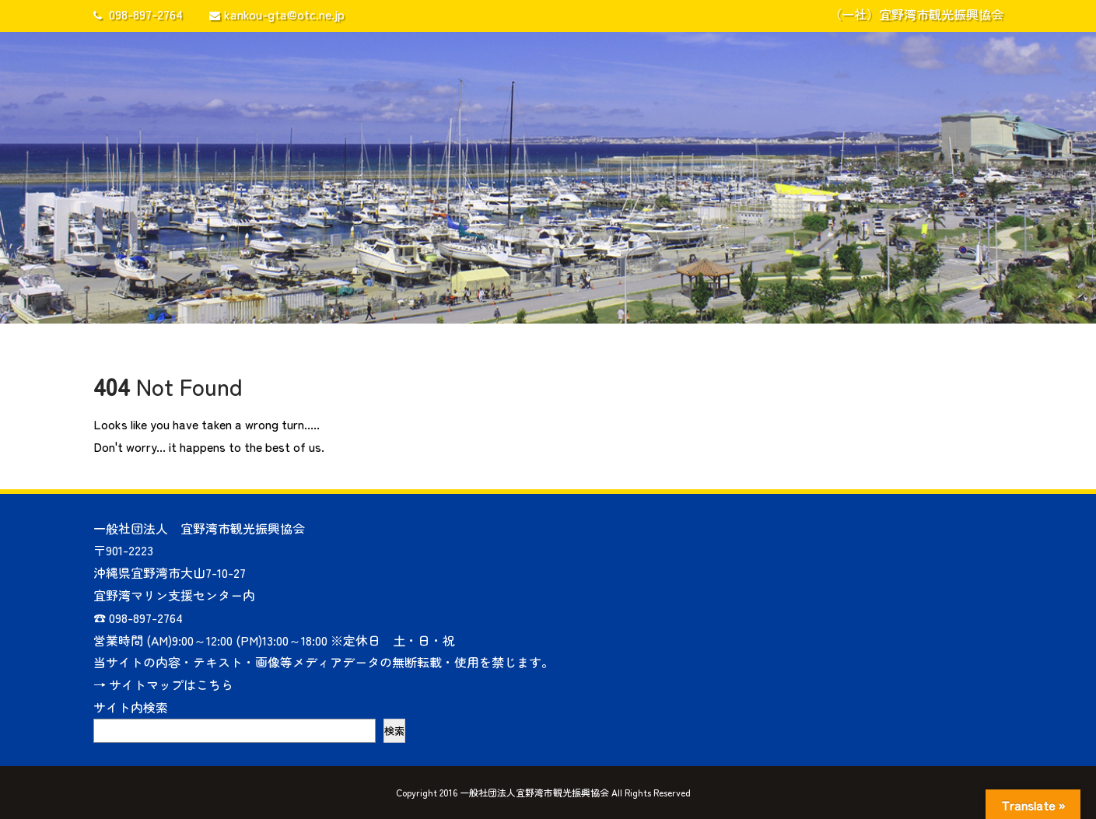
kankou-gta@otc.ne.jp (277, 14)
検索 (394, 730)
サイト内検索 (130, 707)
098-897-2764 (138, 14)
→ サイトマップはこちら (163, 684)
